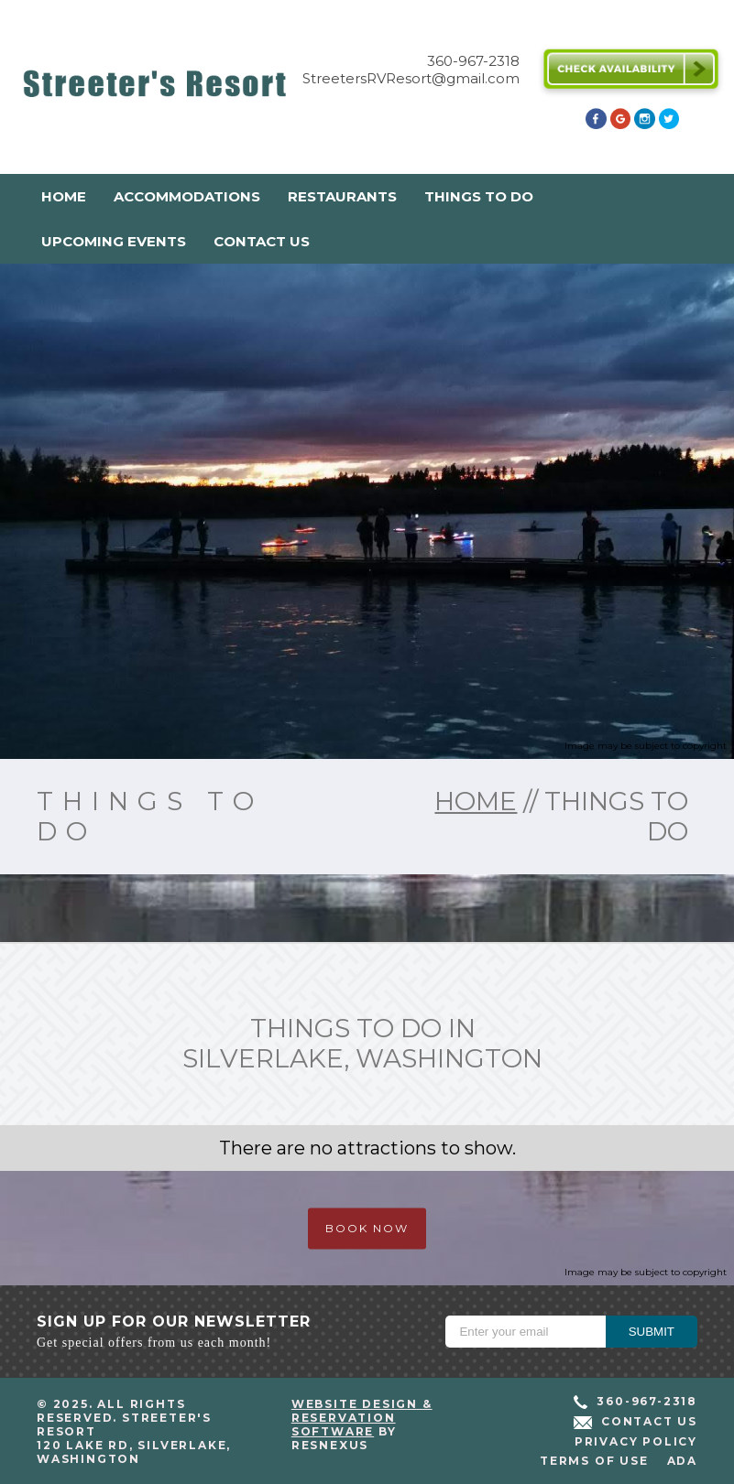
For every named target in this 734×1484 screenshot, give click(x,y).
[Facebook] (596, 124)
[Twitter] (669, 124)
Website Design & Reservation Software (362, 1417)
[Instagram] (644, 124)
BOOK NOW (367, 1228)
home (475, 801)
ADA (682, 1461)
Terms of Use (594, 1461)
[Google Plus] (620, 124)
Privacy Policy (636, 1441)
